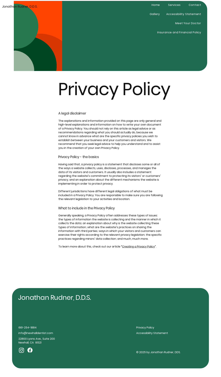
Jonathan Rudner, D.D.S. (19, 6)
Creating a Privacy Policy (138, 247)
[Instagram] (21, 350)
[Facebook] (30, 350)
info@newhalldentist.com (35, 333)
